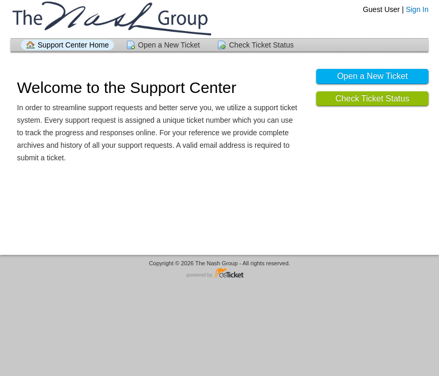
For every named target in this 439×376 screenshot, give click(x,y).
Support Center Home (73, 45)
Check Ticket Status (261, 45)
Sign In (417, 9)
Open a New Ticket (169, 45)
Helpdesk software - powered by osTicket (219, 273)
